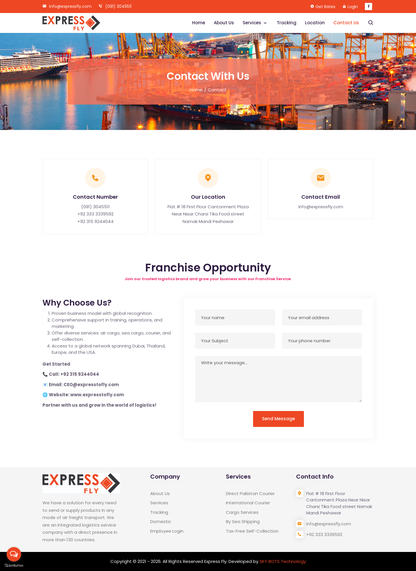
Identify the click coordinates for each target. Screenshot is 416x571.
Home (198, 23)
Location (315, 23)
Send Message (278, 419)
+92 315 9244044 (95, 221)
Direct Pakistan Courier (250, 493)
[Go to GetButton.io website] (14, 565)
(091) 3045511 (115, 6)
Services (252, 23)
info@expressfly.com (67, 6)
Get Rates (325, 7)
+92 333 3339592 (95, 214)
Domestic (160, 521)
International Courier (248, 503)
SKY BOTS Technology (282, 561)
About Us (224, 23)
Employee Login (166, 531)
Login (353, 7)
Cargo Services (242, 512)
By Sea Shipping (243, 521)
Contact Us (346, 23)
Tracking (286, 23)
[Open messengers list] (14, 554)
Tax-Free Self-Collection (252, 531)
